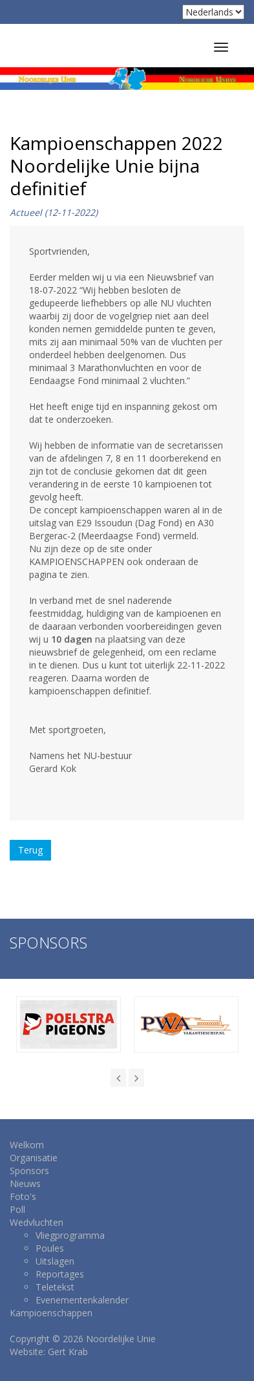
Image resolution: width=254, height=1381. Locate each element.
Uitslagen (55, 1261)
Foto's (23, 1196)
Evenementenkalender (82, 1300)
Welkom (27, 1145)
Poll (17, 1209)
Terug (30, 850)
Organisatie (34, 1157)
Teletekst (55, 1287)
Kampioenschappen (51, 1313)
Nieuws (25, 1183)
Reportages (60, 1274)
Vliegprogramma (70, 1235)
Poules (50, 1248)
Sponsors (29, 1170)
